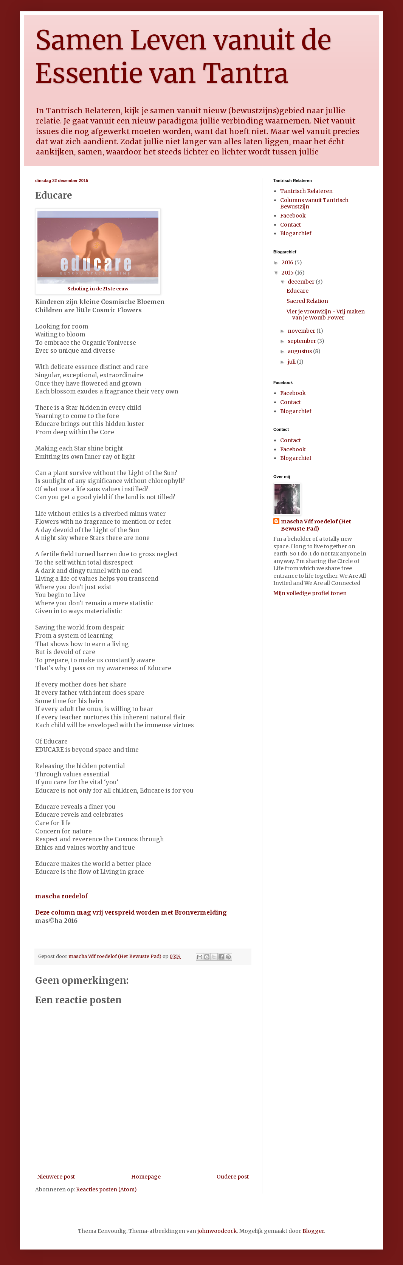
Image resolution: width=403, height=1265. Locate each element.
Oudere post (233, 1176)
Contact (290, 224)
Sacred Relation (307, 301)
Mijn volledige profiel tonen (310, 593)
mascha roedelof (61, 896)
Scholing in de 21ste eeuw (98, 289)
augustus (300, 351)
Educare (297, 290)
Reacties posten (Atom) (106, 1189)
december (302, 281)
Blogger (313, 1231)
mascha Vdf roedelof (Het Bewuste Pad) (316, 525)
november (302, 330)
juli (292, 361)
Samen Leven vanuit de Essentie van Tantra (183, 56)
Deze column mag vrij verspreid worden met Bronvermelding (131, 912)
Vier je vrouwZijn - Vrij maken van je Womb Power (326, 314)
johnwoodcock (217, 1231)
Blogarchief (296, 233)
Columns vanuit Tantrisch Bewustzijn (314, 203)
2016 (288, 262)
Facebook (293, 215)
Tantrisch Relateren (306, 191)
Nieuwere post (56, 1176)
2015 (288, 272)
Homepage (146, 1176)
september (302, 341)
